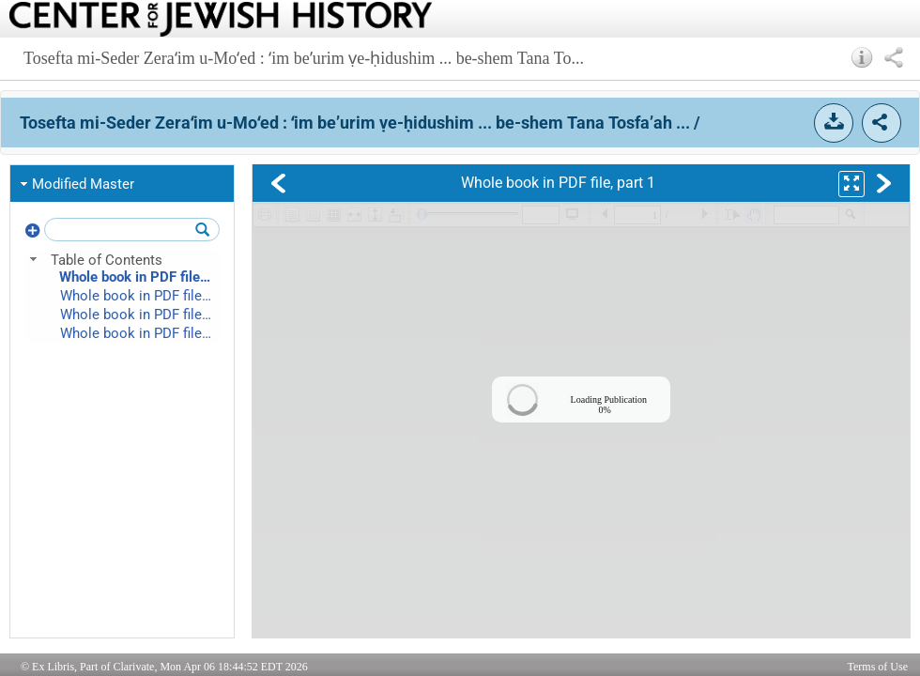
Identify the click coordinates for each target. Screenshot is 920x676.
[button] (862, 57)
